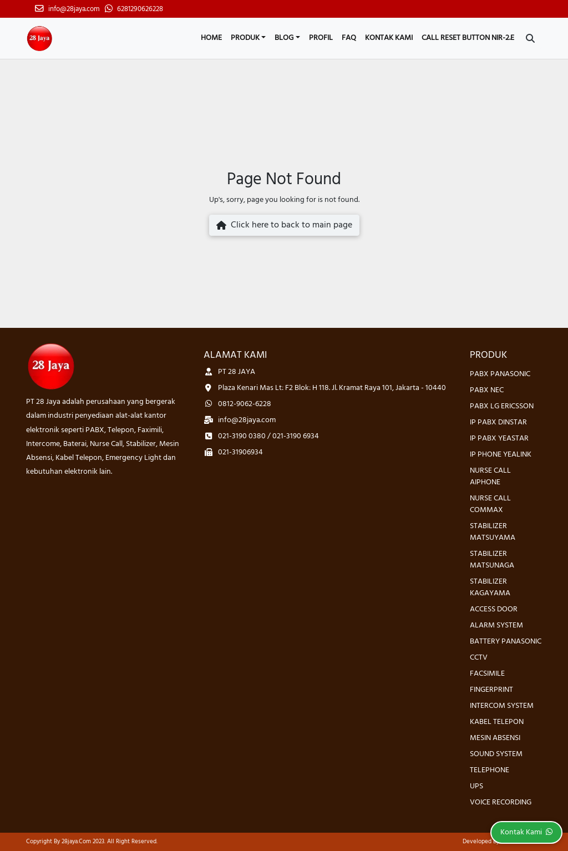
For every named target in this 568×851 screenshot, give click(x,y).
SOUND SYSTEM (496, 754)
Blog (284, 38)
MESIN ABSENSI (495, 738)
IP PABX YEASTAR (499, 438)
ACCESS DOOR (494, 609)
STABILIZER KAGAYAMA (490, 587)
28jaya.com (76, 842)
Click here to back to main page (284, 225)
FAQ (349, 38)
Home (211, 38)
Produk (245, 38)
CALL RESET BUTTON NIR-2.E (468, 38)
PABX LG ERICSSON (502, 406)
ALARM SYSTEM (496, 625)
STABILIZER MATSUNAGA (492, 560)
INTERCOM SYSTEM (502, 706)
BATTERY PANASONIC (505, 641)
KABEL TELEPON (497, 722)
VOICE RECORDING (500, 802)
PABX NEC (487, 390)
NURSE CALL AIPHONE (490, 476)
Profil (321, 38)
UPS (476, 786)
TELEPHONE (489, 770)
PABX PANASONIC (500, 374)
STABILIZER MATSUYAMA (492, 532)
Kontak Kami (389, 38)
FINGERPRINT (491, 689)
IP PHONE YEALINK (500, 454)
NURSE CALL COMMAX (490, 504)
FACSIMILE (487, 673)
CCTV (479, 657)
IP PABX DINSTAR (498, 422)
